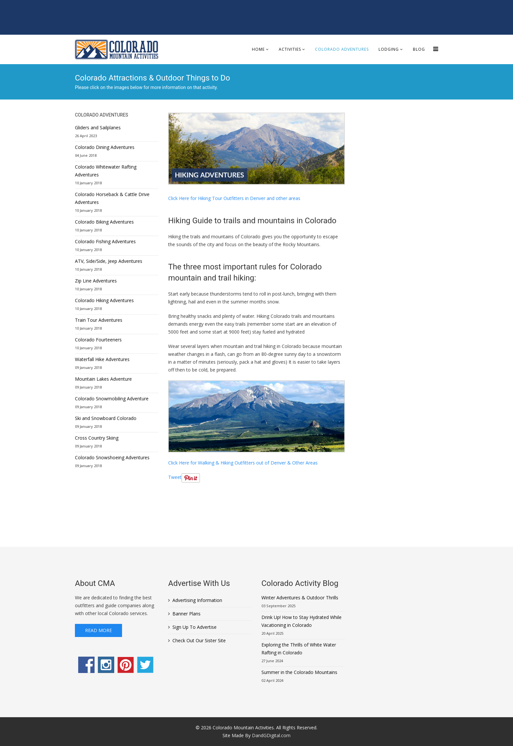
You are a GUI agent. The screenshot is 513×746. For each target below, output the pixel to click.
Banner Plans (186, 613)
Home (258, 49)
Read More (98, 630)
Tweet (175, 477)
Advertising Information (197, 600)
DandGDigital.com (271, 735)
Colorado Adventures (342, 49)
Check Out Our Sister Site (199, 640)
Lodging (389, 49)
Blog (419, 49)
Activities (290, 49)
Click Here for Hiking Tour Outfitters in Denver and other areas (234, 198)
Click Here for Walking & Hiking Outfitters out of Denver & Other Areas (243, 463)
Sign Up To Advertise (194, 627)
